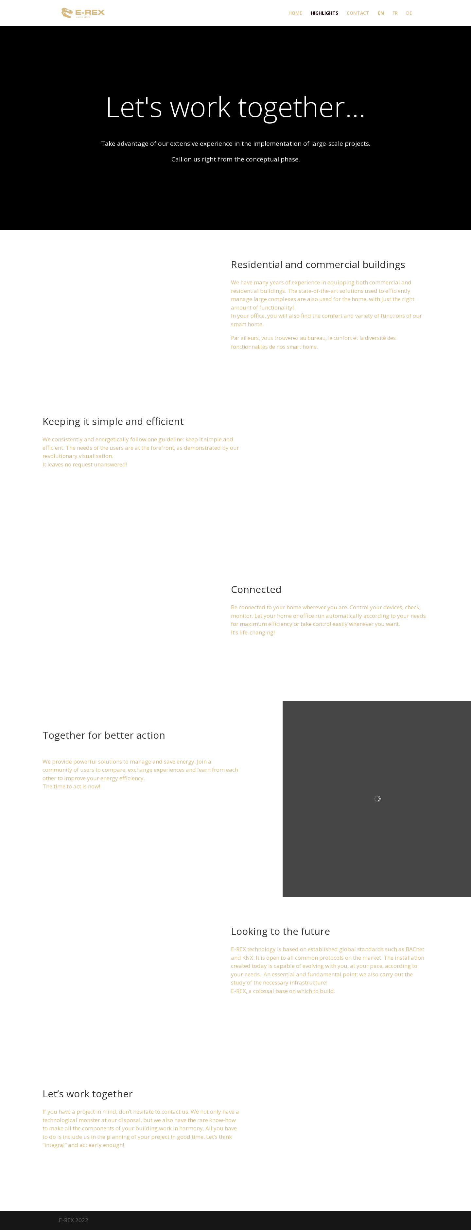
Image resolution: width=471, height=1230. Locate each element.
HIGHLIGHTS (324, 13)
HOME (295, 13)
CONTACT (358, 13)
